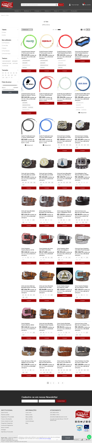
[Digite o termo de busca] (38, 4)
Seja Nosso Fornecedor (7, 431)
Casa (64, 11)
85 (58, 144)
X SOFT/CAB (30, 107)
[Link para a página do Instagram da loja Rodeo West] (76, 422)
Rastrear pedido (5, 414)
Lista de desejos (30, 421)
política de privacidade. (45, 438)
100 (67, 144)
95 (64, 144)
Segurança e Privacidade (7, 416)
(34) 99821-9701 (54, 414)
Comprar (29, 71)
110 (59, 147)
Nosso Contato (5, 427)
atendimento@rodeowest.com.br (58, 416)
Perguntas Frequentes (7, 423)
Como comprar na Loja (7, 421)
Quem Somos (4, 412)
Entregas (3, 429)
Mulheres (26, 11)
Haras (56, 11)
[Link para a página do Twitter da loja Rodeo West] (87, 422)
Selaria (47, 11)
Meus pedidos (29, 416)
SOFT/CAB (24, 67)
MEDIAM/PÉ (25, 62)
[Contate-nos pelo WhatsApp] (89, 437)
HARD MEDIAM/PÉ (26, 60)
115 (83, 222)
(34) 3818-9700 (54, 412)
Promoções (74, 11)
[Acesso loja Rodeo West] (74, 4)
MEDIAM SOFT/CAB (44, 65)
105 (70, 144)
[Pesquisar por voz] (56, 4)
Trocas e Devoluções (6, 419)
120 (86, 222)
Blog (27, 423)
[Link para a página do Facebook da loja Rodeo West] (79, 422)
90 (61, 144)
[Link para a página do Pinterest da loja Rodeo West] (89, 422)
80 (76, 219)
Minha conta (29, 414)
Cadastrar (61, 401)
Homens (17, 11)
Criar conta (28, 412)
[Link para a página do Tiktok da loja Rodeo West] (84, 422)
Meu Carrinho (29, 419)
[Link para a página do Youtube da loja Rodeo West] (81, 422)
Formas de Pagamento (7, 425)
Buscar (61, 4)
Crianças (37, 11)
